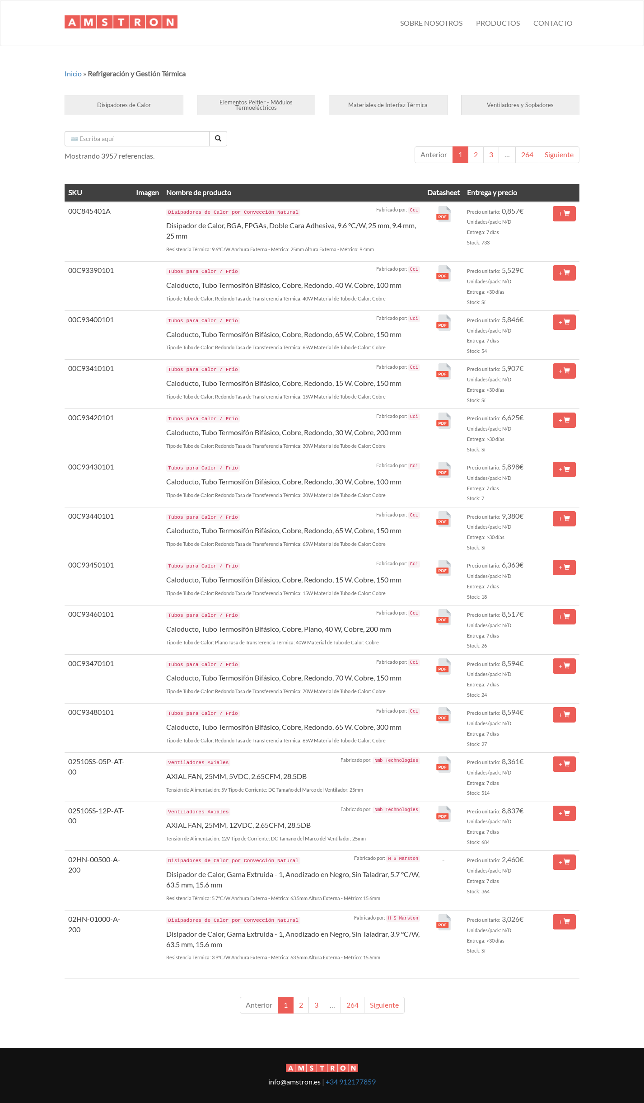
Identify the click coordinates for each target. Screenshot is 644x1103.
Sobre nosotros (431, 23)
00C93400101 (91, 319)
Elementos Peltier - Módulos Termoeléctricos (256, 105)
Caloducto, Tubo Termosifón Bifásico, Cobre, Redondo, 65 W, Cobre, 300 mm (283, 727)
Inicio (73, 73)
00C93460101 (91, 614)
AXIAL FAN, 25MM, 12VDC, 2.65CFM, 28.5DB (238, 825)
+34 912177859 (351, 1081)
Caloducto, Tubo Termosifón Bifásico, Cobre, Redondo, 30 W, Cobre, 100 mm (283, 481)
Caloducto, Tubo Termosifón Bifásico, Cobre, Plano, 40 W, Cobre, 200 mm (278, 628)
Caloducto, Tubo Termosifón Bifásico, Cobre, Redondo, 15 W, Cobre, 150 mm (283, 383)
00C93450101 (91, 564)
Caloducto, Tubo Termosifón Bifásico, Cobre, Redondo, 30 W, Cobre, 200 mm (283, 432)
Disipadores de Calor (124, 104)
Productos (498, 23)
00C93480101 (91, 712)
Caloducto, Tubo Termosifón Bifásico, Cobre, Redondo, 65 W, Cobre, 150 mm (283, 334)
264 (527, 154)
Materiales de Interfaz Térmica (388, 104)
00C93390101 (91, 270)
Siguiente (559, 154)
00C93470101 (91, 663)
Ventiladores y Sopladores (520, 104)
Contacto (553, 23)
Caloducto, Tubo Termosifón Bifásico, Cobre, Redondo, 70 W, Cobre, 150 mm (283, 677)
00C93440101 (91, 516)
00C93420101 (91, 417)
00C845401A (89, 211)
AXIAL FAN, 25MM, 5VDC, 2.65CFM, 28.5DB (236, 776)
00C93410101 (91, 368)
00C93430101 (91, 466)
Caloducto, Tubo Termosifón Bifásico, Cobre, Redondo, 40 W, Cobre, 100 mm (283, 285)
